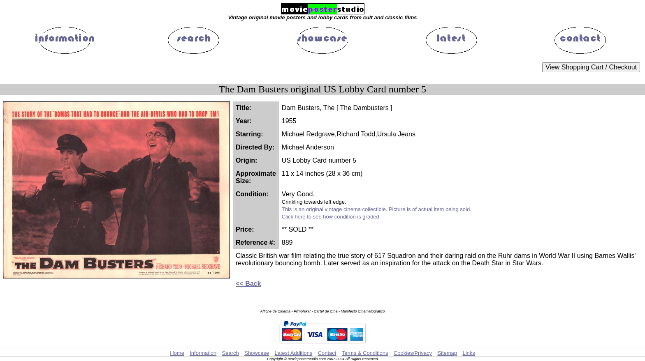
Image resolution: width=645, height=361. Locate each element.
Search (230, 353)
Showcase (256, 353)
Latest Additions (293, 353)
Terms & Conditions (365, 353)
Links (468, 353)
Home (177, 353)
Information (203, 353)
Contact (327, 353)
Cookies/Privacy (413, 353)
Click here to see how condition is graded (330, 217)
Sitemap (447, 353)
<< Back (248, 283)
